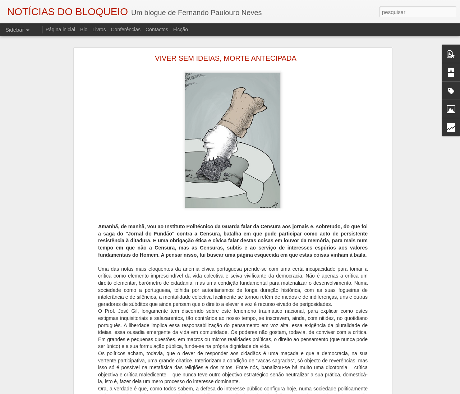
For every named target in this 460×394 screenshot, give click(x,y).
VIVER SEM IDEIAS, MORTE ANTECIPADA (225, 46)
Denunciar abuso (311, 390)
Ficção (180, 29)
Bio (83, 29)
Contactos (157, 29)
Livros (99, 29)
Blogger (287, 390)
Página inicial (60, 29)
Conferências (126, 29)
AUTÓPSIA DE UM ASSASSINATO (51, 383)
